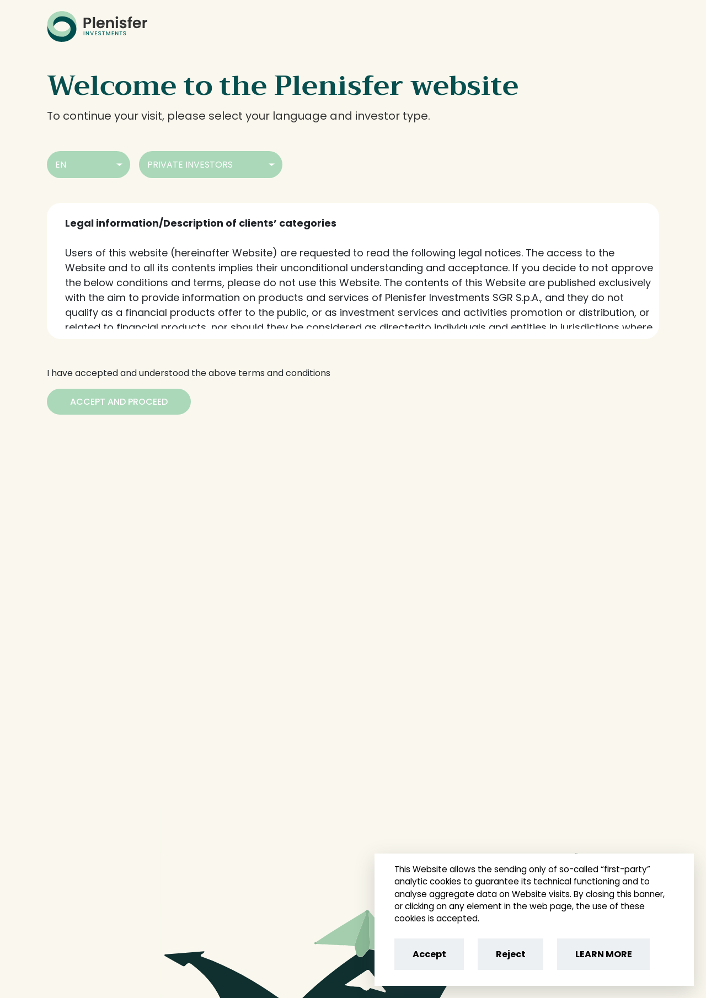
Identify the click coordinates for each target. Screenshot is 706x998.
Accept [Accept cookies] (429, 954)
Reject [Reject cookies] (511, 954)
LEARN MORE (603, 954)
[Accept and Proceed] (119, 402)
